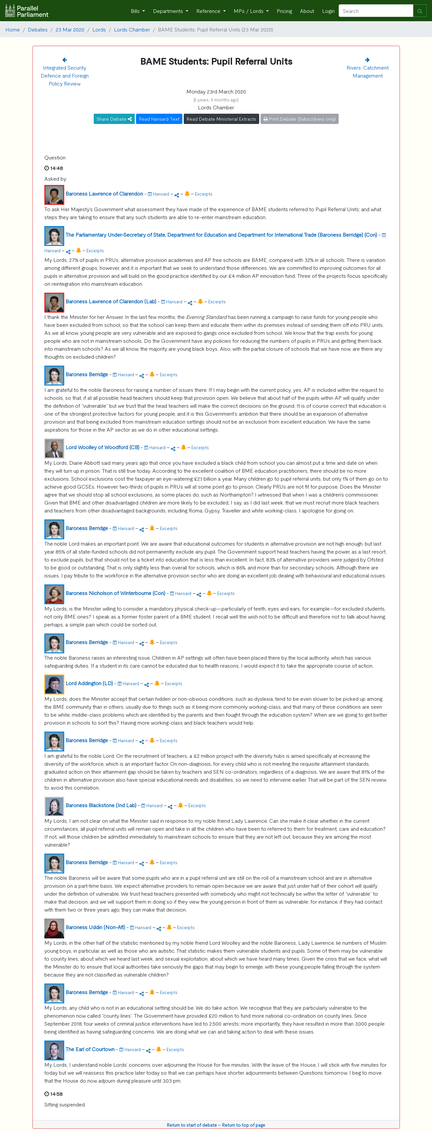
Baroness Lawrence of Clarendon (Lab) (111, 301)
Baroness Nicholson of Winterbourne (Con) (115, 592)
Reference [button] (209, 10)
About (307, 10)
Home (12, 29)
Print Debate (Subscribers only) (300, 118)
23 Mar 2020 (70, 29)
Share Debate (114, 118)
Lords (99, 29)
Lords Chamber (132, 29)
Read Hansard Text (159, 118)
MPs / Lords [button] (249, 10)
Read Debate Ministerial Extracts (221, 118)
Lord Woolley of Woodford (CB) (102, 446)
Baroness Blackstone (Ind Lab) (101, 804)
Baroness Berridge (87, 374)
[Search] (376, 10)
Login (328, 10)
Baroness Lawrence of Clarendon (104, 193)
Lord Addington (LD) (89, 682)
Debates (38, 29)
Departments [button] (168, 10)
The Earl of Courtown (90, 1048)
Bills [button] (136, 10)
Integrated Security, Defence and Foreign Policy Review (65, 75)
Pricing (284, 10)
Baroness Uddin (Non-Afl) (95, 926)
